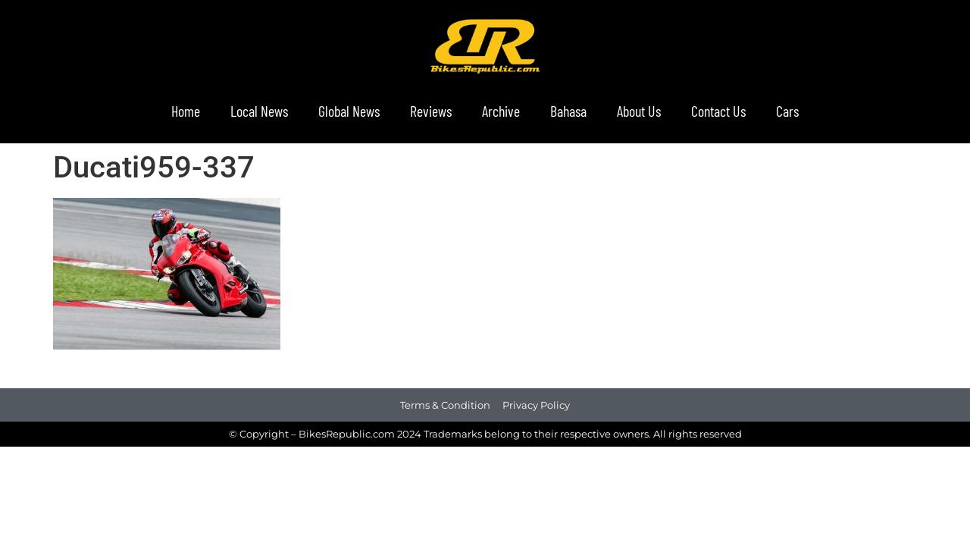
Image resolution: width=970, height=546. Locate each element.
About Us (639, 111)
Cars (787, 111)
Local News (259, 111)
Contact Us (718, 111)
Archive (501, 111)
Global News (349, 111)
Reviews (431, 111)
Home (185, 111)
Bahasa (568, 111)
